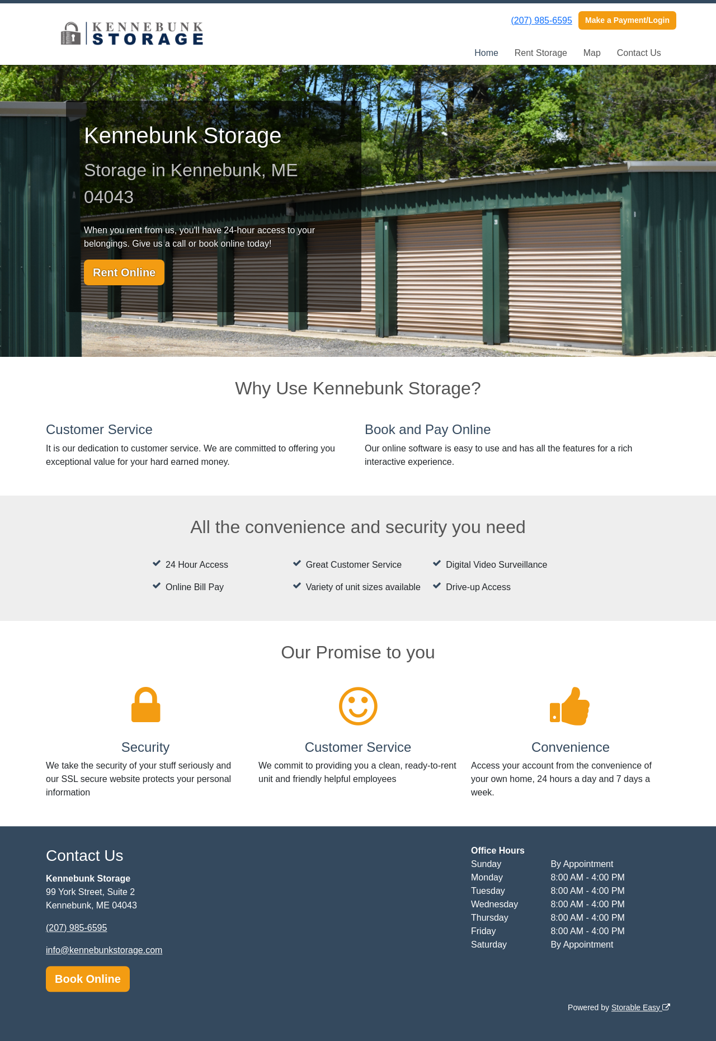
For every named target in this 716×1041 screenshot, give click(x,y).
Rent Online (124, 272)
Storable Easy (640, 1007)
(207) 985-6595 (541, 20)
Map (592, 53)
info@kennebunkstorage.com (104, 950)
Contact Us (639, 53)
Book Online (88, 979)
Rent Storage (541, 53)
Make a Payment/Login (627, 20)
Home (486, 53)
